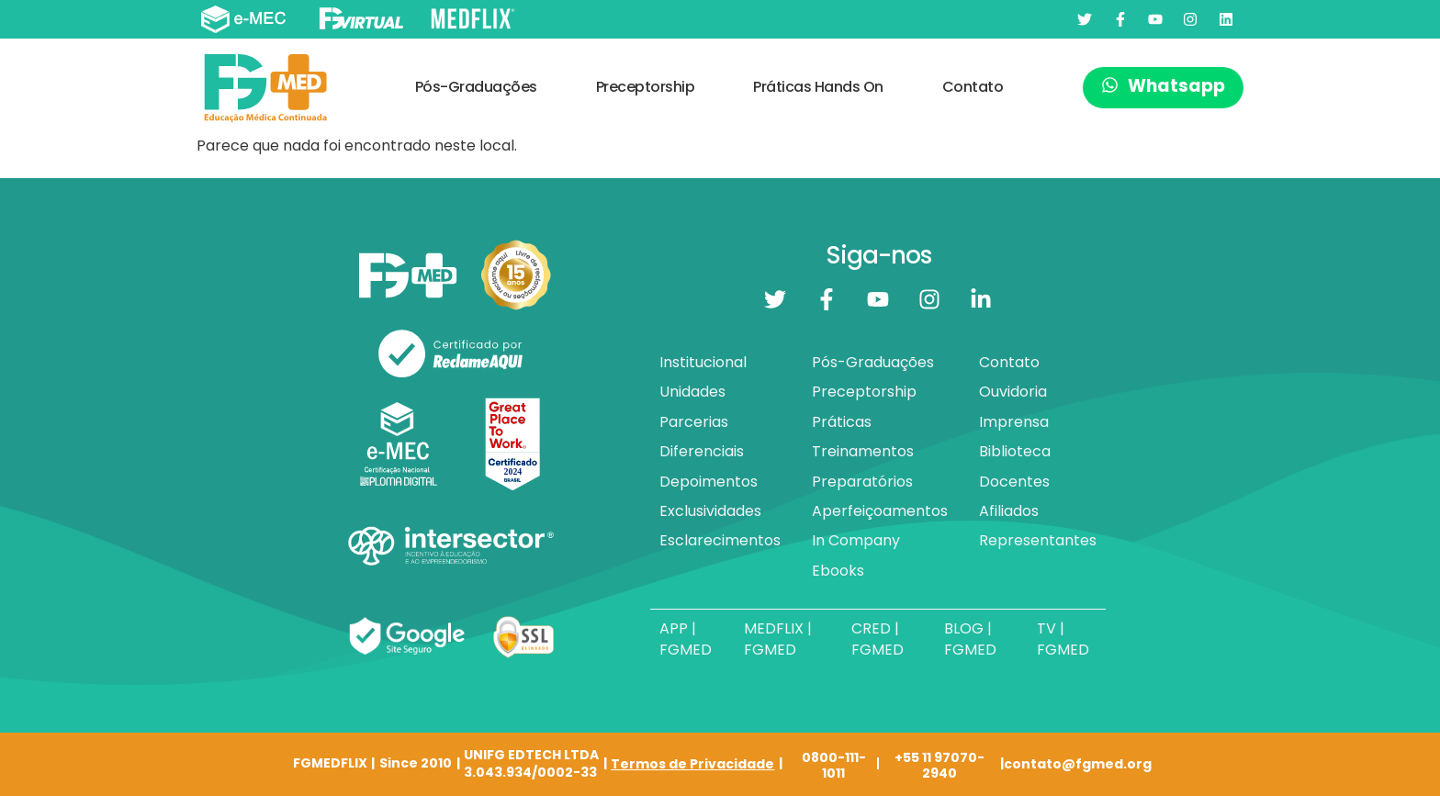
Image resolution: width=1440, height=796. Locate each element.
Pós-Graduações (476, 86)
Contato (973, 86)
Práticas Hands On (818, 86)
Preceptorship (645, 86)
